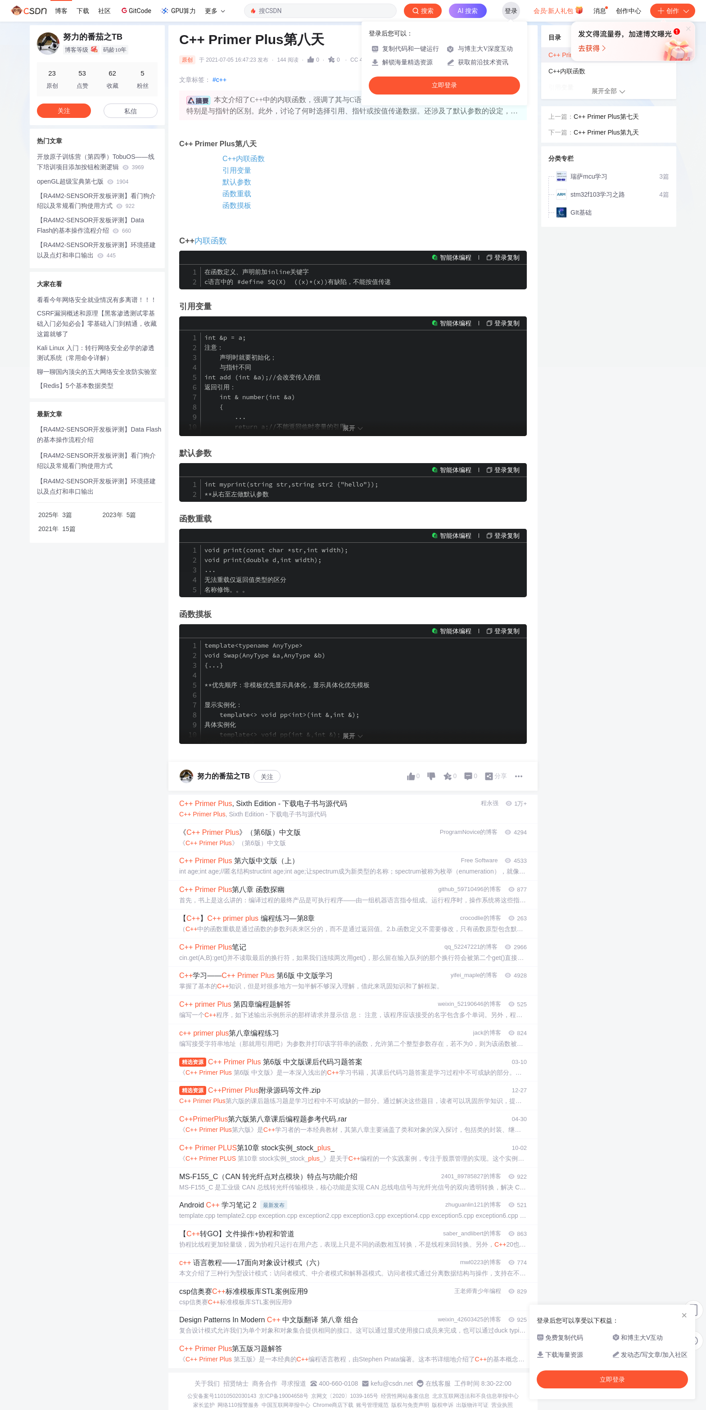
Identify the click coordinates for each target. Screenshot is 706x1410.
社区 (104, 10)
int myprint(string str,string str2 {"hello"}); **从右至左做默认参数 (291, 489)
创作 (672, 10)
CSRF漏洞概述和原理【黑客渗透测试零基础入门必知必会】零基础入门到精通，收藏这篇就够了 (97, 324)
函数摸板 (236, 205)
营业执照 (502, 1405)
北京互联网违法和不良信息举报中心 (475, 1396)
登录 (511, 10)
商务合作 (264, 1383)
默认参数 (236, 182)
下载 (83, 10)
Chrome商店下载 (333, 1405)
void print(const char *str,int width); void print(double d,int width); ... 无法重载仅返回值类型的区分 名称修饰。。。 (276, 570)
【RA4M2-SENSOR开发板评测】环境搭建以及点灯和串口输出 (96, 250)
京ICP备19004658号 (283, 1396)
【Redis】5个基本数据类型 (75, 385)
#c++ (219, 79)
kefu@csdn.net (392, 1383)
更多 (215, 10)
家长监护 (204, 1405)
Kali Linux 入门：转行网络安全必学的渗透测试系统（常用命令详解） (95, 353)
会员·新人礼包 (559, 9)
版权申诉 (442, 1405)
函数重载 (236, 194)
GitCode (135, 10)
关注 (267, 776)
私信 (130, 111)
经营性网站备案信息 (405, 1396)
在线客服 (438, 1383)
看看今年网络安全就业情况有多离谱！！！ (97, 299)
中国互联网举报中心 (286, 1405)
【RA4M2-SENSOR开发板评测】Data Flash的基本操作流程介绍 (90, 225)
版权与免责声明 (410, 1405)
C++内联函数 (243, 158)
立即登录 (444, 85)
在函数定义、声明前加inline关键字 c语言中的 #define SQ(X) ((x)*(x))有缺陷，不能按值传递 (297, 277)
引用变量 (236, 170)
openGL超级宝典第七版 (82, 181)
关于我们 (207, 1383)
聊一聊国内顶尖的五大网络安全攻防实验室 (97, 371)
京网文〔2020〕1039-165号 (344, 1396)
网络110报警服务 (238, 1405)
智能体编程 (455, 257)
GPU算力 (178, 10)
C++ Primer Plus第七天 (606, 116)
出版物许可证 (472, 1405)
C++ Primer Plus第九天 (606, 132)
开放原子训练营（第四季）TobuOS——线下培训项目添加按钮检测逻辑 (95, 162)
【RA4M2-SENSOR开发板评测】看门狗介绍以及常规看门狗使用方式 (96, 201)
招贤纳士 (236, 1383)
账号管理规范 (372, 1405)
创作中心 (628, 10)
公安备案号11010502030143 (221, 1396)
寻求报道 (293, 1383)
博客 (61, 10)
